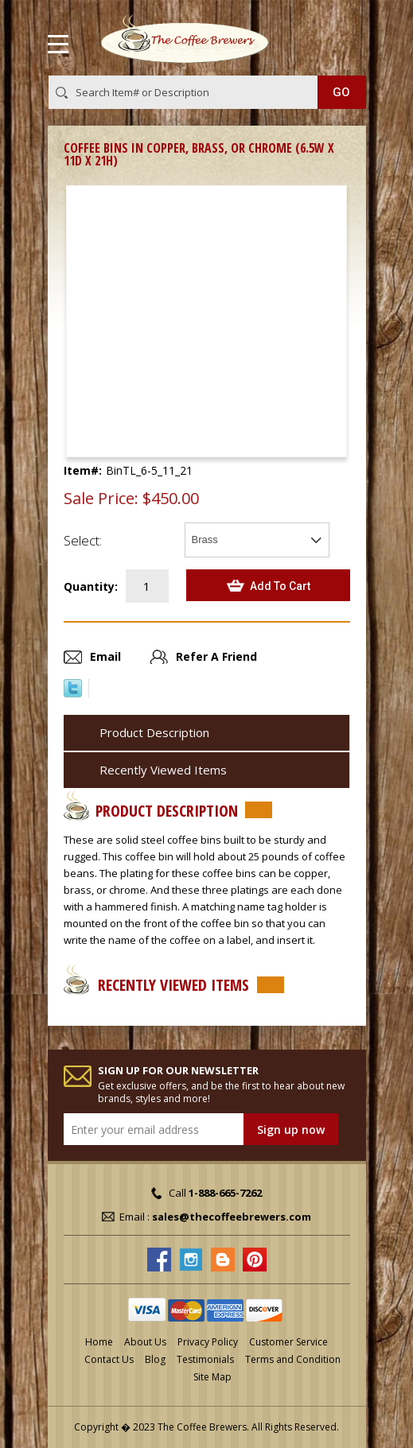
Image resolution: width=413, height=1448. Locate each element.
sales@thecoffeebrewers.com (231, 1216)
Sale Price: (101, 499)
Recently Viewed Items (163, 770)
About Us (145, 1342)
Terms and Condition (293, 1359)
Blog (155, 1359)
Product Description (154, 732)
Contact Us (109, 1359)
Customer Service (288, 1342)
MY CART (343, 40)
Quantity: (91, 586)
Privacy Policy (207, 1342)
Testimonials (205, 1359)
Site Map (212, 1377)
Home (99, 1342)
